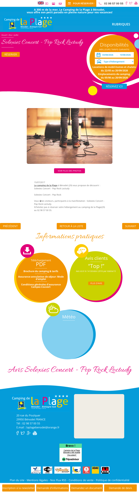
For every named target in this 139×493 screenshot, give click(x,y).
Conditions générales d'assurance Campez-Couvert (41, 285)
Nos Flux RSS (58, 480)
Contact (61, 3)
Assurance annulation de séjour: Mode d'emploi (41, 278)
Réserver (10, 54)
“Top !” (96, 266)
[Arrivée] (108, 55)
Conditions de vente (81, 480)
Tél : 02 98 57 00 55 (28, 423)
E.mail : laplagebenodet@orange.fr (37, 427)
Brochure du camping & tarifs (40, 271)
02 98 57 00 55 (113, 3)
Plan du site (17, 480)
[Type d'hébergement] (114, 61)
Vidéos (48, 3)
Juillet (16, 35)
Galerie (54, 3)
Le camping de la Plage (45, 185)
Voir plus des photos (69, 170)
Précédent (10, 226)
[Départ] (126, 55)
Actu (10, 35)
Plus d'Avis (96, 283)
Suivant (130, 226)
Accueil (4, 35)
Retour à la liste (71, 226)
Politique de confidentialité (112, 480)
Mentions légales (37, 480)
